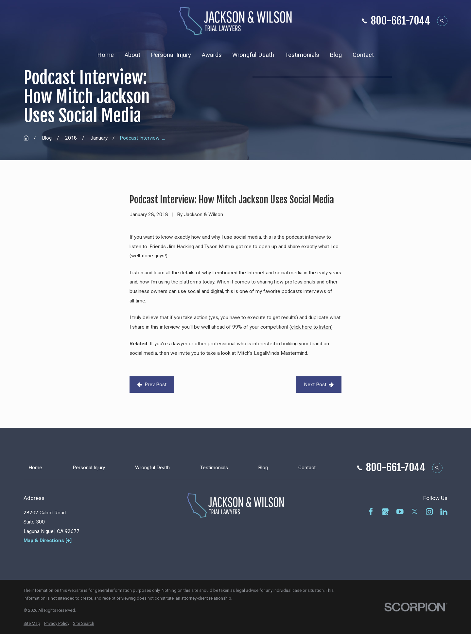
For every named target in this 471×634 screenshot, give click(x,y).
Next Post (319, 384)
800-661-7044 (400, 21)
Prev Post (151, 384)
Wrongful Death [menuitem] (253, 55)
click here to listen (311, 327)
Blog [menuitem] (336, 55)
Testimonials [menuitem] (302, 55)
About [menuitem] (132, 55)
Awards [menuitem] (212, 55)
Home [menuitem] (105, 55)
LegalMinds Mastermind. (281, 353)
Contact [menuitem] (363, 55)
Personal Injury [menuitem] (171, 55)
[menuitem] (32, 623)
